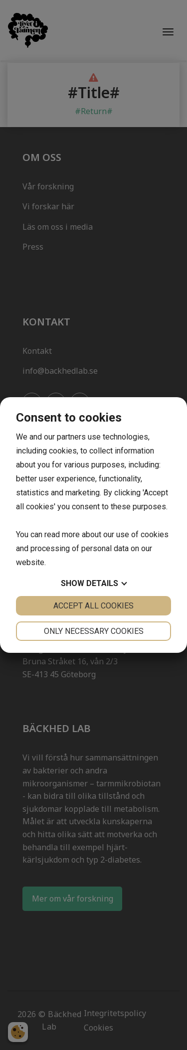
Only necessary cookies (94, 631)
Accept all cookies (93, 605)
